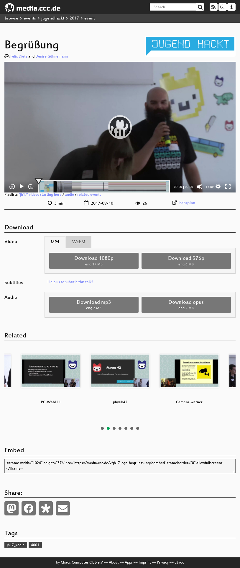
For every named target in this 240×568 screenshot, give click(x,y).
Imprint (145, 563)
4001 (35, 545)
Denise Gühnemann (51, 57)
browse (11, 18)
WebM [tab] (78, 242)
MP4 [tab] (55, 242)
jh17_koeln (15, 545)
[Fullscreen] (228, 187)
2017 (74, 18)
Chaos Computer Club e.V (82, 563)
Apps (129, 563)
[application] (120, 127)
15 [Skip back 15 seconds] (12, 186)
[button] (120, 127)
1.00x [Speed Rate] (210, 187)
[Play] (21, 187)
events (30, 18)
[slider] (104, 186)
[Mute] (200, 187)
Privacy (163, 563)
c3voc (179, 563)
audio (69, 195)
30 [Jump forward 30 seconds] (31, 186)
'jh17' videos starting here (40, 195)
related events (89, 195)
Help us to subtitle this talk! (70, 282)
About (114, 563)
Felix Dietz (18, 57)
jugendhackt (52, 18)
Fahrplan (187, 202)
